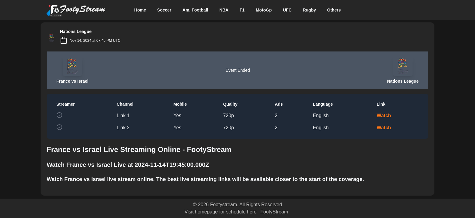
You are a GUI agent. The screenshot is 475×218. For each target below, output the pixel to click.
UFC (287, 10)
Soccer (164, 10)
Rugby (309, 10)
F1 (242, 10)
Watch (384, 115)
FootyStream (274, 211)
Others (334, 10)
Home (140, 10)
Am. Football (195, 10)
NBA (223, 10)
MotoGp (264, 10)
